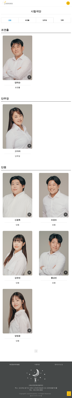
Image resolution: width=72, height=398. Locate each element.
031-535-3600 (38, 390)
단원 (62, 20)
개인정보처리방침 (14, 364)
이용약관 (37, 364)
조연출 (27, 20)
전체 (9, 20)
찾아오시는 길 (59, 364)
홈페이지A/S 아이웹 (36, 395)
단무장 (45, 20)
